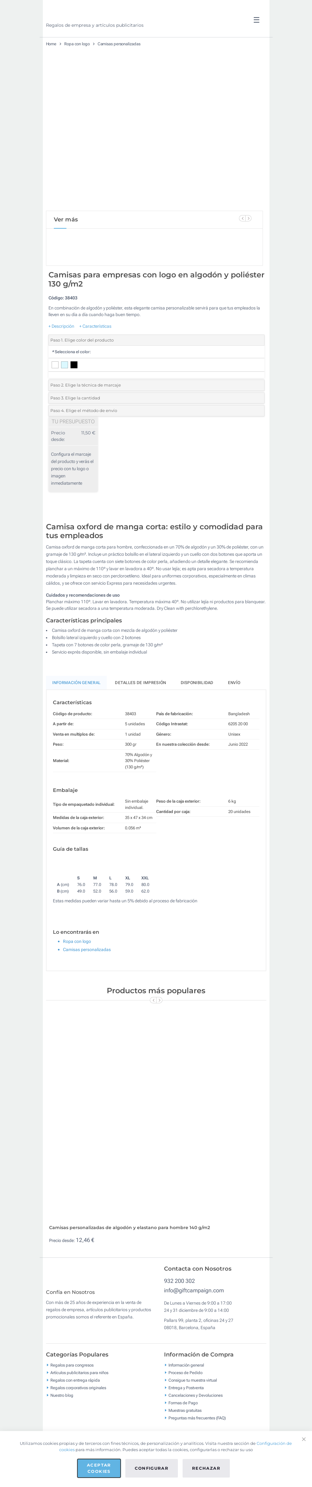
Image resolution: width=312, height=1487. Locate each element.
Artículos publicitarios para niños (79, 1430)
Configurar (152, 1468)
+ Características (95, 347)
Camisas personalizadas (119, 44)
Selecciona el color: (71, 372)
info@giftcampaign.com (194, 1343)
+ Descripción (61, 347)
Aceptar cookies (99, 1468)
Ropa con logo (77, 44)
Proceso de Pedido (185, 1430)
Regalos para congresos (72, 1422)
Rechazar (206, 1468)
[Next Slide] (248, 218)
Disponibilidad (197, 703)
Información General (76, 703)
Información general (186, 1422)
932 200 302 (179, 1333)
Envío (234, 703)
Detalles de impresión (140, 703)
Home (51, 44)
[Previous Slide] (242, 218)
